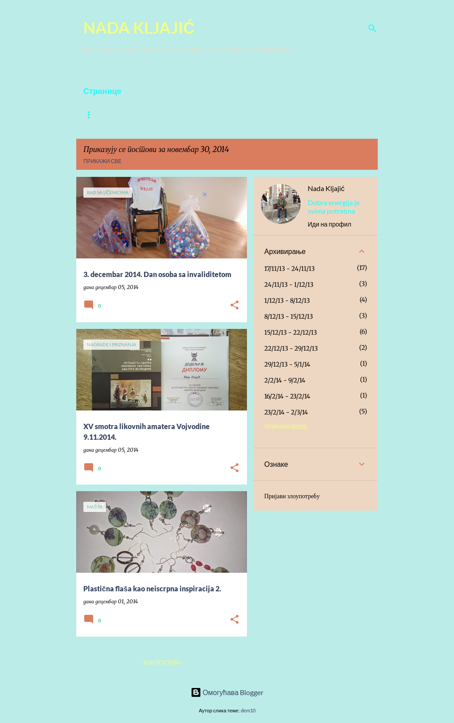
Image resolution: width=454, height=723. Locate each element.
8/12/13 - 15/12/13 (288, 316)
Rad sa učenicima (267, 114)
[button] (234, 306)
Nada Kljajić (326, 188)
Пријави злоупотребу (292, 496)
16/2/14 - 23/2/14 (287, 396)
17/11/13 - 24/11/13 (289, 269)
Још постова (161, 662)
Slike (138, 114)
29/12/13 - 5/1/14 (287, 364)
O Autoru (97, 114)
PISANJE (212, 114)
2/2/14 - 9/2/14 (284, 380)
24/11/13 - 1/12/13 (288, 285)
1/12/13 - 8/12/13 (287, 301)
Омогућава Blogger (227, 692)
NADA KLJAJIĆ (139, 27)
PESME (173, 114)
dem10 (248, 710)
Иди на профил (329, 224)
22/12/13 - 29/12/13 (291, 348)
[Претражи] (372, 28)
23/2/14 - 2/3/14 (286, 412)
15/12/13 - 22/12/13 (290, 332)
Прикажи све (102, 161)
